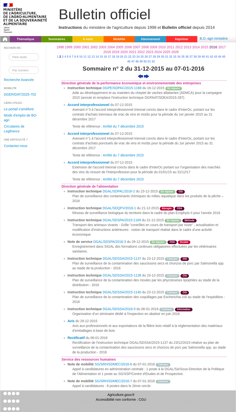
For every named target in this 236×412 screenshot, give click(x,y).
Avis (71, 321)
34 (178, 56)
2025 (166, 52)
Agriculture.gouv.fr (121, 395)
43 (215, 56)
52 (153, 61)
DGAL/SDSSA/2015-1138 (122, 275)
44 (219, 56)
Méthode (189, 220)
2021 (132, 52)
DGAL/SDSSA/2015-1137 (122, 258)
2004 (111, 47)
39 (199, 56)
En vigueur (174, 88)
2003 (102, 47)
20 (121, 56)
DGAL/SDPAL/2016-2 (119, 191)
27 (150, 56)
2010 (162, 47)
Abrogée (167, 208)
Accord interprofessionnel (88, 105)
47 (132, 61)
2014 (196, 47)
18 (113, 56)
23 (134, 56)
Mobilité (119, 39)
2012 (179, 47)
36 (186, 56)
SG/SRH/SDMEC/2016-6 (113, 364)
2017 (222, 47)
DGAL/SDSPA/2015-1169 (122, 220)
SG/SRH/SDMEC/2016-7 (113, 381)
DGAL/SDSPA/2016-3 (109, 242)
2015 (204, 47)
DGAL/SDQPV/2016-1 (119, 208)
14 (97, 56)
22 (129, 56)
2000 (77, 47)
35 (182, 56)
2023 (149, 52)
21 (125, 56)
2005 (119, 47)
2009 (153, 47)
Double (184, 242)
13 (93, 56)
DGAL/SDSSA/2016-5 (119, 309)
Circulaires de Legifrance (14, 128)
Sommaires (56, 39)
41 (207, 56)
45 (223, 56)
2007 (136, 47)
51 (149, 61)
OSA (179, 208)
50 (145, 61)
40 (203, 56)
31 (166, 56)
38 (195, 56)
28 (154, 56)
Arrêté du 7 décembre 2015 (123, 126)
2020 (124, 52)
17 (109, 56)
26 (146, 56)
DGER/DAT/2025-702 (20, 94)
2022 (141, 52)
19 (117, 56)
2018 (107, 52)
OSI (181, 191)
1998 (60, 47)
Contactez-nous (15, 146)
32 (170, 56)
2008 (145, 47)
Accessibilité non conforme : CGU (121, 399)
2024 (158, 52)
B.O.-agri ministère (214, 38)
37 (191, 56)
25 (142, 56)
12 (89, 56)
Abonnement (150, 39)
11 (85, 56)
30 (162, 56)
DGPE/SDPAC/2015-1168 (122, 88)
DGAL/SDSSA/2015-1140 (122, 292)
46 (128, 61)
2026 (175, 52)
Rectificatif (76, 338)
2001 (85, 47)
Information (183, 309)
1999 (68, 47)
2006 (128, 47)
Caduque (172, 259)
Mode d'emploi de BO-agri (20, 117)
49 (141, 61)
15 (101, 56)
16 (105, 56)
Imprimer (181, 39)
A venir (88, 39)
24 (138, 56)
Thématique (25, 39)
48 (136, 61)
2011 (170, 47)
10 (80, 56)
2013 (187, 47)
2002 (94, 47)
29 (158, 56)
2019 (115, 52)
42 (211, 56)
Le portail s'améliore (19, 109)
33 (174, 56)
